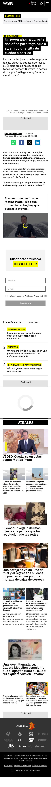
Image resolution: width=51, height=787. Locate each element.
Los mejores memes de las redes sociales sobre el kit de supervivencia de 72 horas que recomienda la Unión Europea (37, 700)
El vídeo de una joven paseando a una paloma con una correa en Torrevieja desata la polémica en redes (36, 486)
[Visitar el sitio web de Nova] (43, 734)
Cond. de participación (19, 770)
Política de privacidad (22, 766)
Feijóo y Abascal (29, 2)
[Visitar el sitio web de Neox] (31, 734)
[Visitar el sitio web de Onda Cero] (31, 740)
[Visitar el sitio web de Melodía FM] (11, 746)
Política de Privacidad (34, 296)
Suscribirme (25, 303)
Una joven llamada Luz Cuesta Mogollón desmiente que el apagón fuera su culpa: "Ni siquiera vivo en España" (24, 669)
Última (33, 8)
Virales (26, 422)
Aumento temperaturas (12, 2)
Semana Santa (16, 329)
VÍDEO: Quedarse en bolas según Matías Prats (24, 370)
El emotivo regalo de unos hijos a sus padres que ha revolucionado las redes (22, 531)
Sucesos (13, 347)
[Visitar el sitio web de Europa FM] (43, 740)
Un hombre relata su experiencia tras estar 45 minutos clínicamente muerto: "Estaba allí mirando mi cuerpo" (36, 605)
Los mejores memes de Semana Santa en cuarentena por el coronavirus (24, 336)
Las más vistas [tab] (12, 322)
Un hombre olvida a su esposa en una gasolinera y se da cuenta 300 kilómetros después (27, 353)
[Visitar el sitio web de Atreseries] (19, 740)
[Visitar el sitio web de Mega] (8, 740)
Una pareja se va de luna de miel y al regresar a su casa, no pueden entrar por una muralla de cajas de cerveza (23, 574)
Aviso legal (8, 766)
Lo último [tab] (33, 322)
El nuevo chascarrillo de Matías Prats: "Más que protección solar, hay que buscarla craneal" (22, 204)
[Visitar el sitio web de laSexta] (19, 734)
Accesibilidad (35, 770)
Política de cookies (39, 766)
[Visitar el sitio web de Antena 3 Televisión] (8, 734)
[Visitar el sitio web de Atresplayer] (25, 746)
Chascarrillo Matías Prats (24, 365)
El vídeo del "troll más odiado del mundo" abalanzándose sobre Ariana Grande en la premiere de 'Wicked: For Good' (13, 487)
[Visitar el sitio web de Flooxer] (40, 746)
